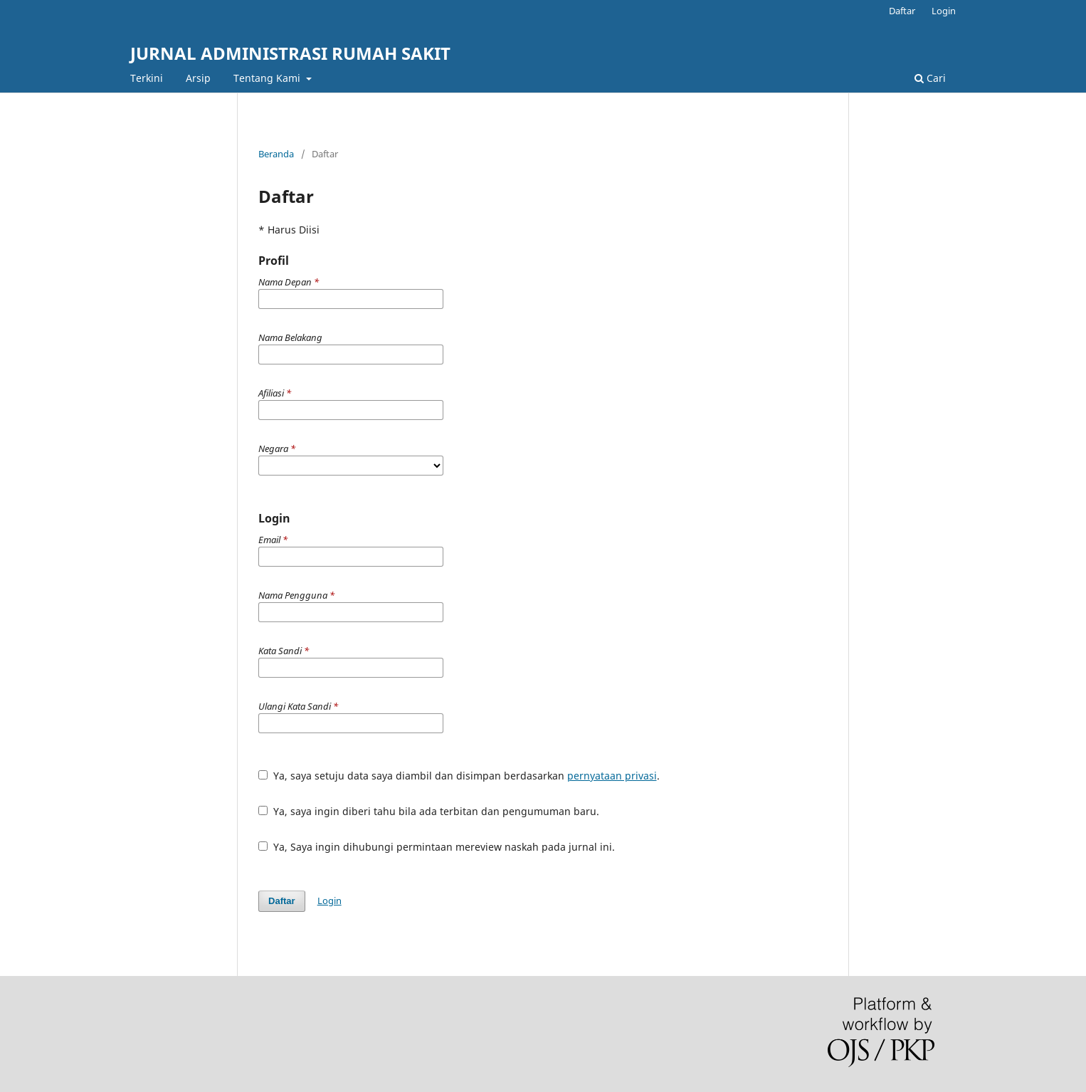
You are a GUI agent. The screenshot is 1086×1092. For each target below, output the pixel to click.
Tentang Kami (268, 78)
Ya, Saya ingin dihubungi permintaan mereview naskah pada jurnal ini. (436, 847)
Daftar (902, 10)
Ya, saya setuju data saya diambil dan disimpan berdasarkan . (459, 775)
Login (944, 10)
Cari (930, 78)
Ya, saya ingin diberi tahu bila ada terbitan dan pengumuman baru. (428, 811)
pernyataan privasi (612, 775)
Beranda (276, 153)
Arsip (198, 78)
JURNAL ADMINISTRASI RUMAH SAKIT (290, 53)
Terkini (146, 78)
